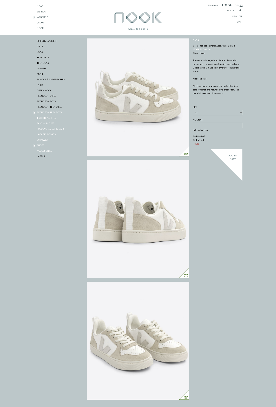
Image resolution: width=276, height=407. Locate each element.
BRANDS (41, 12)
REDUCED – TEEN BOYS (49, 112)
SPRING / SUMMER (46, 41)
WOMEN (41, 69)
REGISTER (236, 16)
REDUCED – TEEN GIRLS (49, 107)
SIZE (195, 107)
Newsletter (213, 5)
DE (236, 5)
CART (238, 22)
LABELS (41, 156)
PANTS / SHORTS (45, 123)
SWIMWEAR (43, 140)
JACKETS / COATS (46, 134)
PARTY (40, 85)
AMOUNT (198, 120)
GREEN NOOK (44, 90)
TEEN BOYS (43, 63)
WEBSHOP (42, 17)
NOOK (40, 28)
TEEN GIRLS (43, 58)
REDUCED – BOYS (46, 101)
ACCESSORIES (44, 151)
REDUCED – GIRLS (46, 96)
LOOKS (41, 23)
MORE (40, 74)
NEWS (40, 6)
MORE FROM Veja (202, 49)
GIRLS (40, 47)
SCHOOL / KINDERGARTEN (51, 80)
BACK (196, 40)
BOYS (40, 52)
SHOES (40, 145)
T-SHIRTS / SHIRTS (46, 118)
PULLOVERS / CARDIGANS (51, 129)
